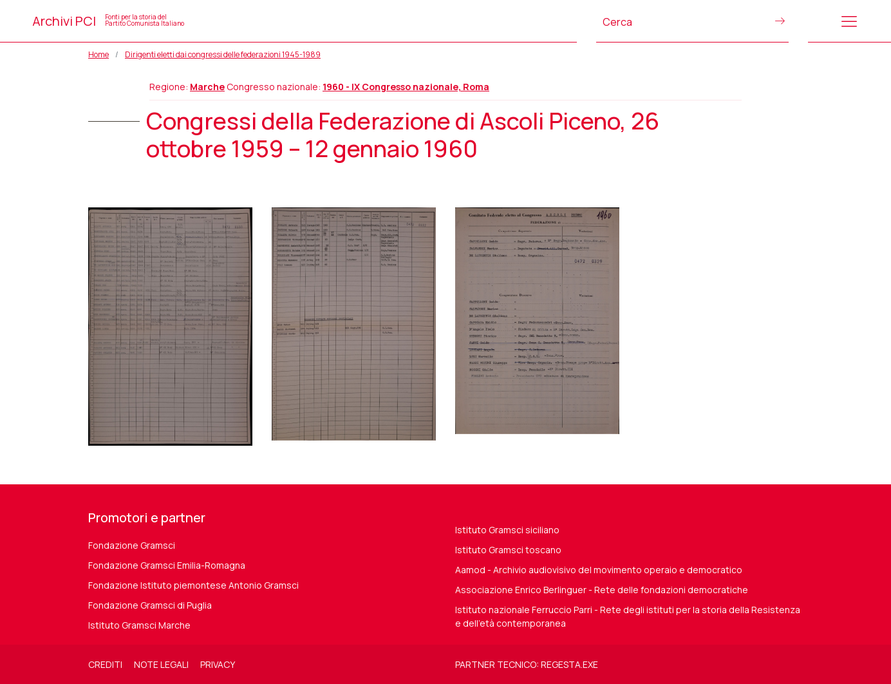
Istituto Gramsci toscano (508, 550)
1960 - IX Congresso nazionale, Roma (406, 87)
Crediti (105, 664)
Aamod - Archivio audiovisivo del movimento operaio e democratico (598, 570)
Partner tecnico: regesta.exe (526, 664)
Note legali (161, 664)
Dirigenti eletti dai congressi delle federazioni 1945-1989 (223, 54)
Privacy (217, 664)
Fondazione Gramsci (131, 545)
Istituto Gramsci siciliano (507, 530)
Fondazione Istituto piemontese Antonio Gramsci (193, 585)
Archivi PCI (108, 21)
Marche (207, 87)
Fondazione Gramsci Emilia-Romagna (166, 565)
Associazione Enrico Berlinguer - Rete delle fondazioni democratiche (601, 590)
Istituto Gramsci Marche (139, 625)
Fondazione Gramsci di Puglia (150, 605)
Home (98, 54)
